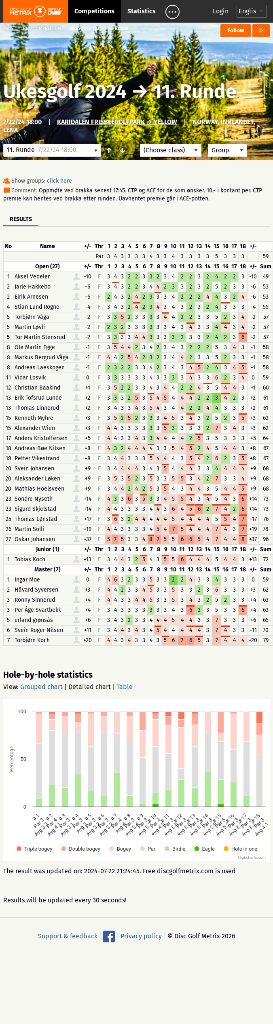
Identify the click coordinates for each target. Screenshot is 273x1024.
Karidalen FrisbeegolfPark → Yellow (117, 122)
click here (59, 180)
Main (8, 28)
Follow (235, 30)
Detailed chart (89, 687)
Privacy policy (141, 936)
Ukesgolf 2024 (65, 91)
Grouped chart (41, 687)
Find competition (42, 28)
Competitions (94, 11)
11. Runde (195, 91)
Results (21, 219)
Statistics (141, 11)
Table (124, 687)
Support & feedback (67, 936)
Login (221, 11)
